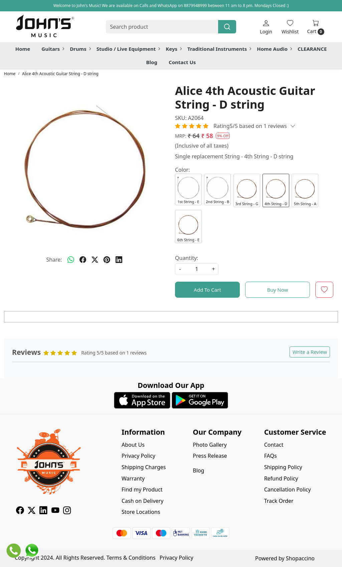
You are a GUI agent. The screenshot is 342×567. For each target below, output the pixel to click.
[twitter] (95, 259)
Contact (274, 444)
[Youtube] (55, 511)
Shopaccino (300, 558)
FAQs (270, 455)
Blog (151, 62)
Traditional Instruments (219, 48)
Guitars (52, 48)
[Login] (266, 27)
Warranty (133, 478)
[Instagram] (67, 511)
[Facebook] (20, 511)
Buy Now (277, 289)
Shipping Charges (144, 467)
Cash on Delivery (142, 501)
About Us (133, 444)
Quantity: (186, 258)
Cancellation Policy (287, 489)
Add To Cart (207, 289)
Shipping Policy (283, 467)
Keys (173, 48)
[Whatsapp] (71, 259)
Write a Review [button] (310, 351)
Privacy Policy (138, 455)
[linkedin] (119, 259)
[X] (31, 511)
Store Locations (141, 512)
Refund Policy (281, 478)
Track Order (279, 501)
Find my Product (142, 489)
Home (22, 48)
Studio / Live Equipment (128, 48)
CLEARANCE (312, 48)
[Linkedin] (43, 511)
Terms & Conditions (131, 557)
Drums (80, 48)
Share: (54, 259)
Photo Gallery (210, 444)
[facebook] (83, 259)
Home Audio (274, 48)
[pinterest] (107, 259)
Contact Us (182, 62)
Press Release (210, 455)
